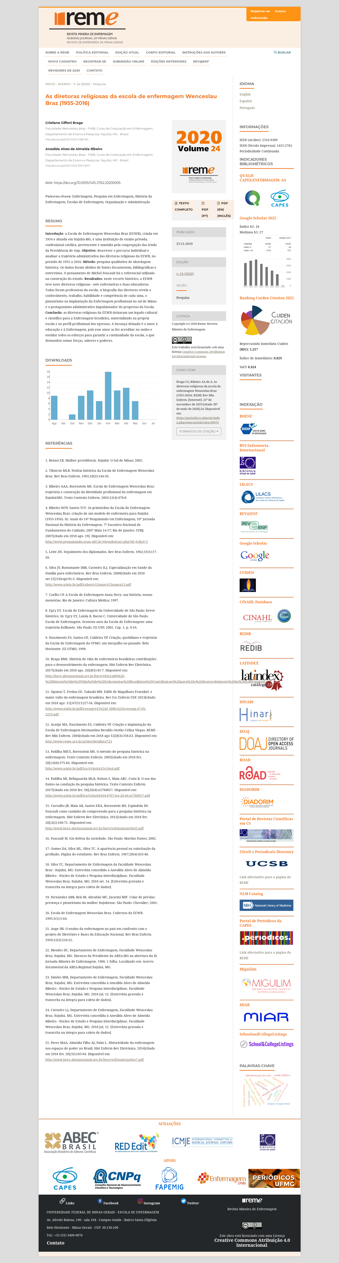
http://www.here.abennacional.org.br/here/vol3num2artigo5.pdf (94, 828)
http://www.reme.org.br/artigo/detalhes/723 (78, 741)
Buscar (282, 52)
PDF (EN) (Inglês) (224, 209)
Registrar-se (94, 61)
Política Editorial (92, 52)
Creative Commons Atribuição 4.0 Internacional (252, 1242)
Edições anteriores (168, 61)
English (245, 94)
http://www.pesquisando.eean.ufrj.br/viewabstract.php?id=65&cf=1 (96, 541)
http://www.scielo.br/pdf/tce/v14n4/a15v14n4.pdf (82, 768)
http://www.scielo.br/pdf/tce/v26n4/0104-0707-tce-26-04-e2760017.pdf (97, 795)
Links (67, 1203)
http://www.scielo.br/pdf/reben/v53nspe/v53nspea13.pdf (88, 584)
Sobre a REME (57, 52)
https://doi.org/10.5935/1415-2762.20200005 (87, 183)
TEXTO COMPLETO (184, 206)
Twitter (189, 1203)
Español (246, 101)
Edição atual (127, 52)
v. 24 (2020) (81, 84)
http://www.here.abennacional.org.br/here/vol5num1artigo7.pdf (94, 1059)
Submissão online (128, 61)
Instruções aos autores (204, 52)
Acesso (280, 11)
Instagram (148, 1203)
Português (247, 108)
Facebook (108, 1203)
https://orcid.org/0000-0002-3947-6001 (67, 165)
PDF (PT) (205, 213)
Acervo (64, 84)
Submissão (259, 18)
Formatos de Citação (197, 431)
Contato (94, 70)
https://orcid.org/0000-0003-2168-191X (67, 139)
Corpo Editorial (160, 52)
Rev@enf (201, 61)
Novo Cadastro (62, 61)
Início (50, 84)
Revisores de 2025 (64, 70)
